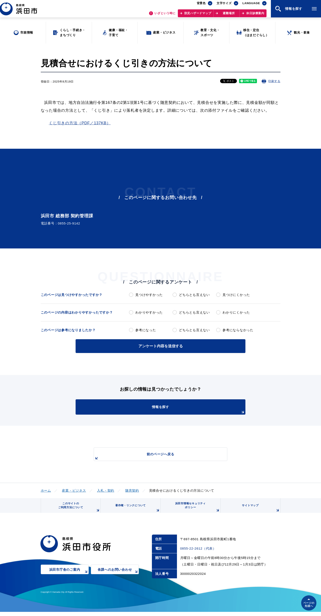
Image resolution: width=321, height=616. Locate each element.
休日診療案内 (255, 15)
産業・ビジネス (74, 489)
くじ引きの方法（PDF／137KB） (80, 123)
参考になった (145, 330)
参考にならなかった (237, 330)
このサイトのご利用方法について (77, 509)
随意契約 (132, 489)
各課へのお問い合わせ (118, 577)
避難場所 (229, 15)
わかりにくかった (236, 312)
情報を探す (171, 409)
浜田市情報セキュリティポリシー (196, 509)
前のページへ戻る (155, 455)
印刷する (274, 81)
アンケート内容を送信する (160, 346)
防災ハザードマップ (197, 15)
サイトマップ (260, 511)
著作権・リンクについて (136, 511)
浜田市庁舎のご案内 (69, 577)
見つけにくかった (236, 295)
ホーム (46, 489)
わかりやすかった (149, 312)
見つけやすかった (149, 295)
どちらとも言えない (194, 295)
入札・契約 (105, 489)
